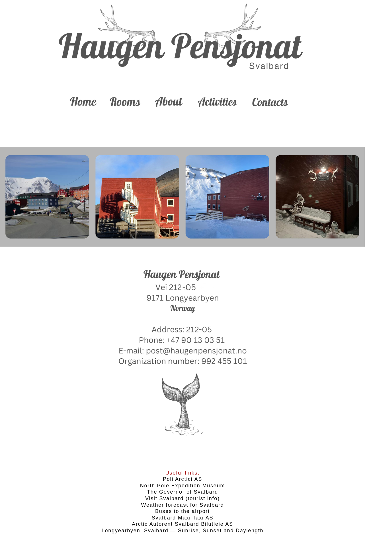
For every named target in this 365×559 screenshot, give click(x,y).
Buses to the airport (182, 511)
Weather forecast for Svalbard (182, 505)
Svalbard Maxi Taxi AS (183, 518)
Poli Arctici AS (182, 479)
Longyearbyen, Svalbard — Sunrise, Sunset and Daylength (183, 530)
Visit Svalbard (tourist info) (182, 498)
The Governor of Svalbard (182, 492)
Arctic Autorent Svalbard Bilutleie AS (182, 524)
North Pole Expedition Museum (182, 485)
